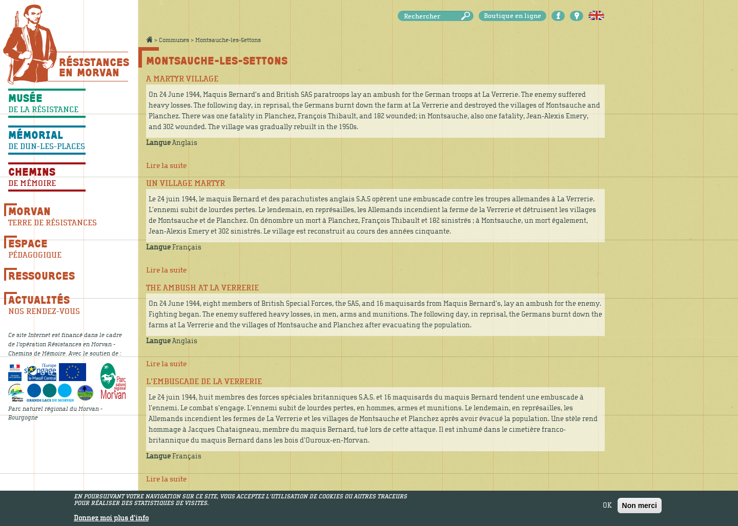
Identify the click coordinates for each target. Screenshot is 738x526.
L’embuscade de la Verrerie (204, 381)
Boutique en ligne (512, 15)
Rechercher (467, 16)
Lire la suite (166, 166)
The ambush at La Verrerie (202, 287)
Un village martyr (185, 183)
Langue (158, 143)
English (596, 16)
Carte (576, 16)
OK (607, 507)
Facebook (558, 16)
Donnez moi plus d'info (111, 520)
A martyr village (182, 78)
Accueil (149, 39)
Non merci (639, 507)
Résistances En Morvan (93, 67)
